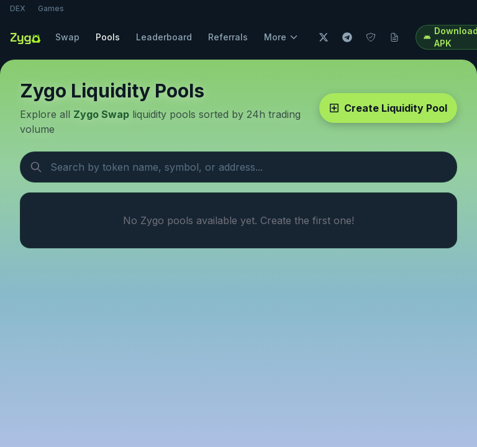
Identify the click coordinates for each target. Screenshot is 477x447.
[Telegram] (347, 37)
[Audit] (371, 37)
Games (51, 8)
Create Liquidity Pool (388, 108)
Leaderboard (164, 37)
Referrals (228, 37)
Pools (108, 37)
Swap (67, 37)
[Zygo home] (26, 37)
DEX (17, 8)
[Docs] (394, 37)
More (281, 37)
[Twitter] (323, 37)
